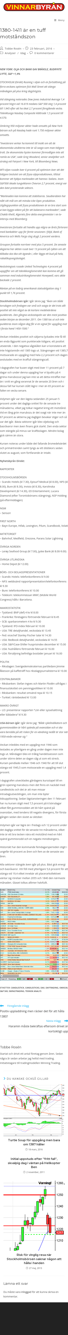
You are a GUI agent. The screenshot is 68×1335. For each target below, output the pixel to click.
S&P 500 (4, 991)
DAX (42, 987)
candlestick (17, 987)
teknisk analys (33, 991)
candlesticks (32, 987)
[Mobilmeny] (59, 20)
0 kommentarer (44, 53)
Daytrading (52, 987)
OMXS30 (63, 987)
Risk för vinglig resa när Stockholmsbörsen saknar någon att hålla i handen (34, 1259)
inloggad (26, 1292)
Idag (23, 53)
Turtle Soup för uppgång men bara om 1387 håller (34, 1142)
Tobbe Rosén (13, 48)
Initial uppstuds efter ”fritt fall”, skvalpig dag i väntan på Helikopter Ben (34, 1163)
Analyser (10, 53)
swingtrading (16, 991)
